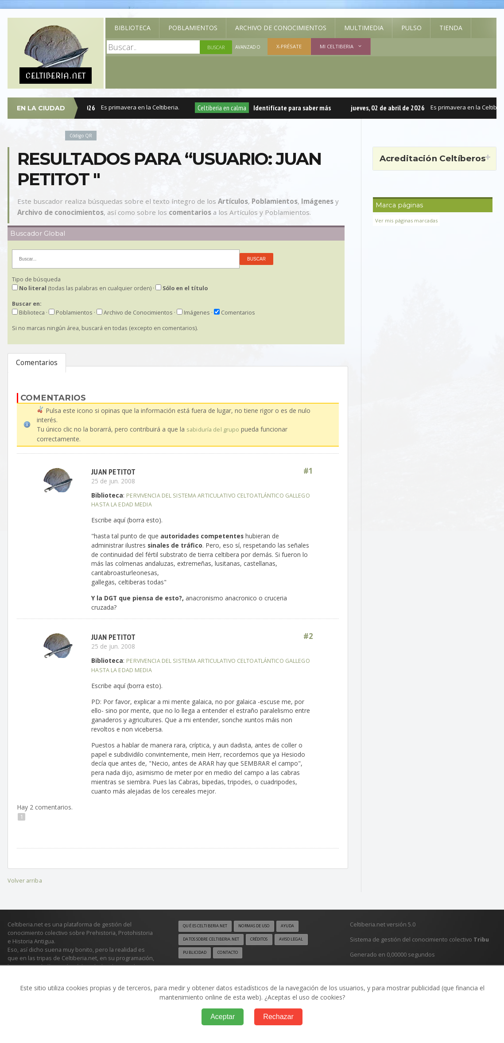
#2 (307, 636)
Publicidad (235, 953)
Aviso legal (197, 953)
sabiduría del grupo (213, 429)
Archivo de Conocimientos (280, 27)
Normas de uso (265, 925)
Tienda (450, 27)
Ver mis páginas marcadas (409, 220)
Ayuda (303, 925)
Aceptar (222, 1016)
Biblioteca (132, 27)
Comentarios (37, 362)
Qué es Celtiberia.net (209, 925)
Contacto (272, 953)
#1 (307, 471)
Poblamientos (192, 27)
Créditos (271, 939)
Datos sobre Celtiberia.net (216, 939)
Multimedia (364, 27)
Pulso (411, 27)
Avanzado (248, 47)
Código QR (82, 135)
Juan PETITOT (115, 471)
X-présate (290, 46)
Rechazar (278, 1016)
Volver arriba (25, 880)
